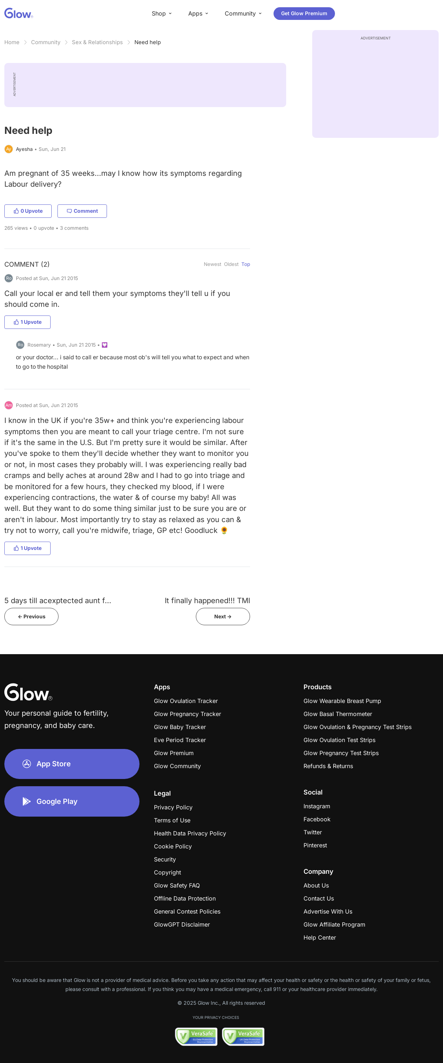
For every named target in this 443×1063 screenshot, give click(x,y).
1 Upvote (27, 322)
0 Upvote (28, 211)
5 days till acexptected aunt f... (57, 600)
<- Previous (32, 616)
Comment (82, 211)
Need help (147, 42)
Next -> (223, 616)
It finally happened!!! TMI (207, 600)
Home (12, 42)
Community (45, 42)
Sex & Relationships (97, 42)
